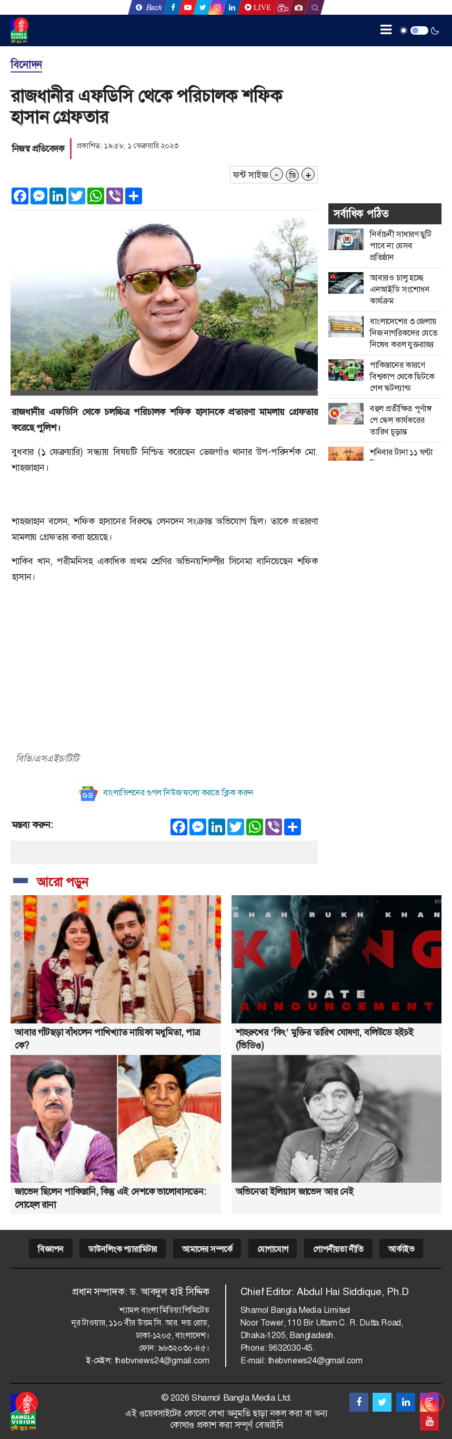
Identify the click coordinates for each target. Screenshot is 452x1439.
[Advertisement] (164, 666)
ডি (292, 175)
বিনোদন (26, 64)
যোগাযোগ (272, 1249)
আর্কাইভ (401, 1249)
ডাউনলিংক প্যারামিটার (122, 1249)
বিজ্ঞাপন (50, 1249)
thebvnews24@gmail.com (162, 1360)
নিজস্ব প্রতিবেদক (38, 148)
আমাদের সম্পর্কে (207, 1249)
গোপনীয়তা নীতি (338, 1249)
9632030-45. (291, 1347)
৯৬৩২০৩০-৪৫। (183, 1347)
